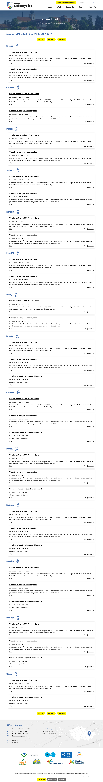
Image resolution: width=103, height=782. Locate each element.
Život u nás (70, 7)
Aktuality (91, 63)
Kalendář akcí (45, 23)
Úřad (59, 7)
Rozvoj (81, 7)
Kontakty (92, 7)
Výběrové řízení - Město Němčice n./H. (25, 376)
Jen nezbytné (52, 779)
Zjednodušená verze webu (66, 2)
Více (10, 63)
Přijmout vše (41, 779)
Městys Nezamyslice (18, 736)
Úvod (50, 7)
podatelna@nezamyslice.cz (20, 733)
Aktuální (51, 39)
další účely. (86, 773)
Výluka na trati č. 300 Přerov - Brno (24, 52)
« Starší (40, 39)
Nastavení (62, 779)
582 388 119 (15, 731)
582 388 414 (23, 731)
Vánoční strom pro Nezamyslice (23, 69)
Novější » (62, 39)
